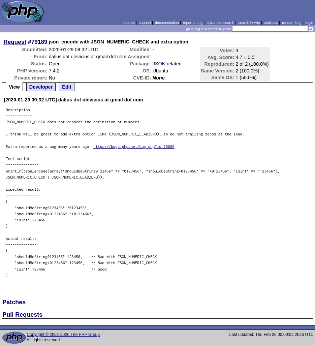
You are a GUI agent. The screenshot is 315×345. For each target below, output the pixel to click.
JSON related (167, 63)
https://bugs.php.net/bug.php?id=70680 (134, 146)
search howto (249, 23)
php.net (129, 23)
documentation (167, 23)
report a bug (192, 23)
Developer (41, 87)
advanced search (220, 23)
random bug (292, 23)
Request (14, 41)
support (145, 23)
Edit (66, 87)
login (309, 23)
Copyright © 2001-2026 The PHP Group (63, 334)
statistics (271, 23)
